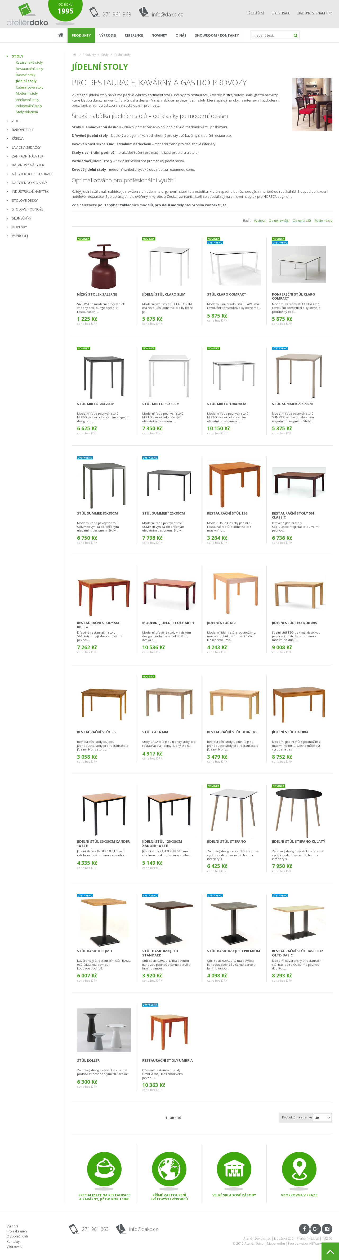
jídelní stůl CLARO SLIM (163, 294)
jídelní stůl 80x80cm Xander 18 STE (103, 843)
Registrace (281, 13)
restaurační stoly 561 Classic (293, 515)
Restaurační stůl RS (96, 732)
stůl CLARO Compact (226, 294)
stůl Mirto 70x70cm (95, 403)
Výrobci (12, 1226)
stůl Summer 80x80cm (97, 513)
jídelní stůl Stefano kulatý (298, 841)
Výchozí (259, 220)
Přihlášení (255, 13)
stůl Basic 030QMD (94, 951)
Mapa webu (276, 1243)
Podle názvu (323, 220)
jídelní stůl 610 (221, 622)
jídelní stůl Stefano (226, 841)
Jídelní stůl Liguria (290, 732)
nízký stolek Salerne (97, 294)
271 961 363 (116, 14)
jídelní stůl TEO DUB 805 (294, 622)
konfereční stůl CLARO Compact (293, 296)
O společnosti (17, 1236)
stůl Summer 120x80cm (163, 513)
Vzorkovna (15, 1246)
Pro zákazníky (17, 1231)
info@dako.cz (167, 14)
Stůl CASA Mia (155, 732)
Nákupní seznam (311, 13)
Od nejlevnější (279, 220)
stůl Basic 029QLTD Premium (233, 951)
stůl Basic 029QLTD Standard (160, 953)
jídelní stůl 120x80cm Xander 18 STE (162, 843)
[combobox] (322, 1117)
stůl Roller (88, 1060)
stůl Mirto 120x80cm (226, 403)
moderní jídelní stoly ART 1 (168, 622)
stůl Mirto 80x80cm (161, 403)
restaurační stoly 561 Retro (98, 624)
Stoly (105, 54)
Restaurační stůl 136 (227, 513)
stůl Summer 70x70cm (292, 403)
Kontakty (13, 1241)
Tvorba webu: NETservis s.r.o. (310, 1243)
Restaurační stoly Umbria (167, 1060)
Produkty (89, 54)
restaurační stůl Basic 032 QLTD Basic (297, 953)
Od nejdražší (302, 220)
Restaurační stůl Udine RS (232, 732)
